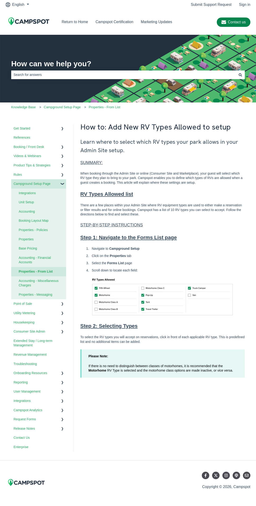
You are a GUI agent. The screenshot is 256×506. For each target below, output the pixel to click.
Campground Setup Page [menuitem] (32, 184)
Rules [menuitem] (18, 174)
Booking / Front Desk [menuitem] (29, 147)
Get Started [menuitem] (22, 128)
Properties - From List (104, 107)
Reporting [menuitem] (21, 382)
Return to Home (75, 22)
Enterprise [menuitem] (21, 447)
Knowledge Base (23, 107)
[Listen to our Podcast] (236, 475)
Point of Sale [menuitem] (23, 304)
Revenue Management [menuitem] (30, 354)
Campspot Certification (114, 22)
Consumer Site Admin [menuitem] (29, 331)
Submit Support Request (211, 5)
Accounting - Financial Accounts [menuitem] (35, 260)
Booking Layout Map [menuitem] (34, 220)
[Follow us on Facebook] (205, 475)
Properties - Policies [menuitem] (33, 230)
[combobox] (123, 74)
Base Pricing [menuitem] (28, 248)
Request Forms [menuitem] (25, 419)
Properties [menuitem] (26, 239)
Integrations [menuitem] (27, 193)
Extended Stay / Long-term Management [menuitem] (33, 343)
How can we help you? (51, 64)
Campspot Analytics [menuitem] (28, 410)
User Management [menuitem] (27, 391)
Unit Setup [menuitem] (26, 202)
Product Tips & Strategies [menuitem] (32, 165)
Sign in (244, 5)
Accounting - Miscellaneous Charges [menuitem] (38, 283)
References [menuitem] (22, 137)
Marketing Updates (156, 22)
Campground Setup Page (62, 107)
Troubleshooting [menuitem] (25, 364)
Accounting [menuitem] (27, 211)
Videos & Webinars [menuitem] (27, 156)
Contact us (233, 22)
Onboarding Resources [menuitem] (30, 373)
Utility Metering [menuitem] (24, 313)
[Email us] (246, 475)
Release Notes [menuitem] (24, 428)
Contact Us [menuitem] (22, 437)
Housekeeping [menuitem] (24, 322)
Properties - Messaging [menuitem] (35, 294)
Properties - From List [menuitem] (36, 271)
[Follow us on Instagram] (226, 475)
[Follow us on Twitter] (216, 475)
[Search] (240, 74)
